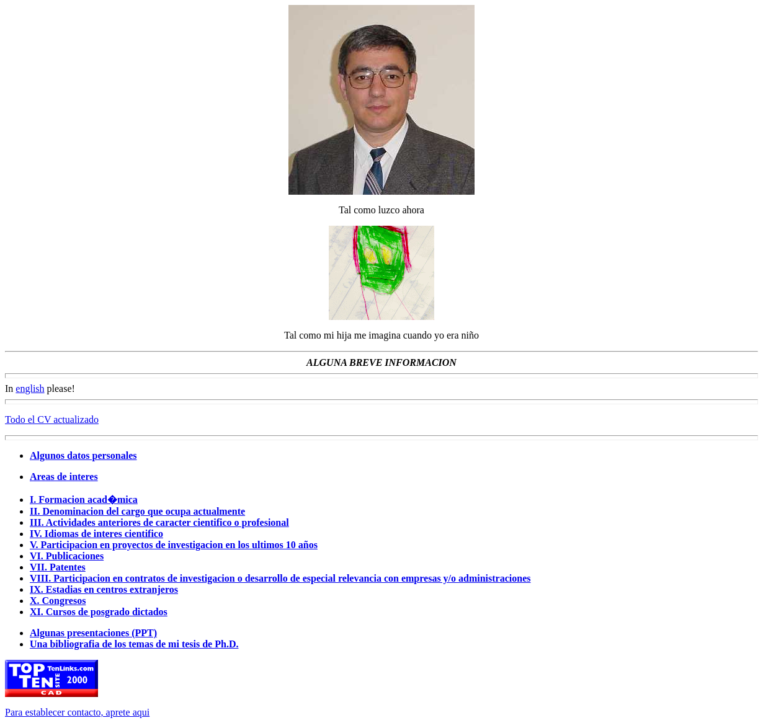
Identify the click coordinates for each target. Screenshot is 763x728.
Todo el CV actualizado (52, 419)
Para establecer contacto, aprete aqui (77, 712)
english (30, 388)
